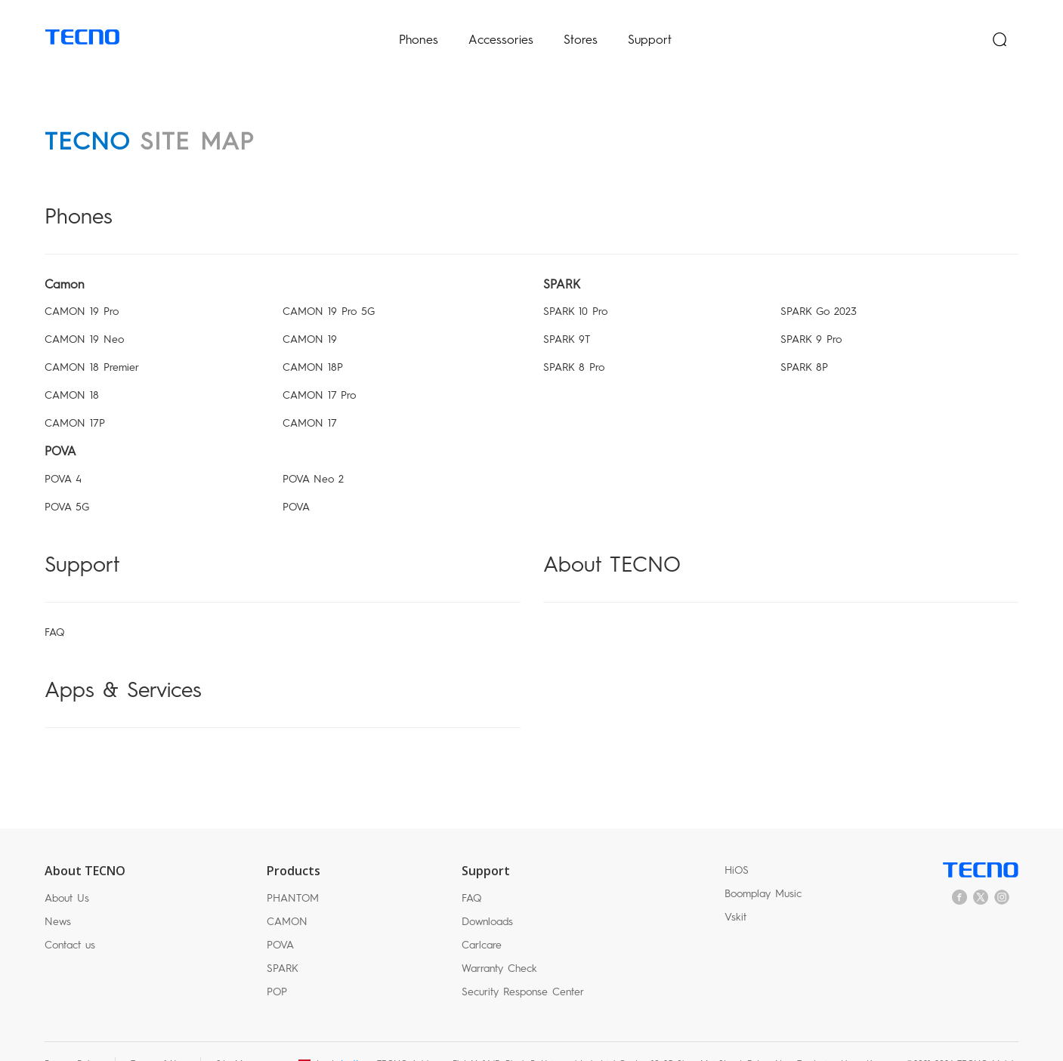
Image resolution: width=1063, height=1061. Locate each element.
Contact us (70, 920)
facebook (959, 871)
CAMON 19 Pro (82, 286)
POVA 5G (67, 482)
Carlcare (482, 920)
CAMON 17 (310, 398)
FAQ (54, 606)
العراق (346, 1039)
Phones (418, 27)
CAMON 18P (313, 342)
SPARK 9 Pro (811, 314)
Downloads (487, 896)
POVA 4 (63, 454)
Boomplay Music (763, 868)
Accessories (500, 27)
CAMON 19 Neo (84, 314)
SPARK (282, 943)
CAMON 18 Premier (92, 342)
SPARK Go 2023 (818, 286)
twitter (980, 871)
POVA (296, 482)
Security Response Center (523, 967)
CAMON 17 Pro (319, 370)
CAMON (287, 896)
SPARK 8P (804, 342)
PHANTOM (293, 873)
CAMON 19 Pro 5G (329, 286)
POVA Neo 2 (313, 454)
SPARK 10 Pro (575, 286)
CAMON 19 (310, 314)
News (58, 896)
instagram (1001, 871)
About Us (67, 873)
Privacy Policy (72, 1039)
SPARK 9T (566, 314)
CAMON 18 (72, 370)
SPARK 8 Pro (573, 342)
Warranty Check (499, 943)
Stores (581, 27)
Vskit (735, 891)
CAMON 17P (75, 398)
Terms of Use (158, 1039)
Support (650, 27)
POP (277, 967)
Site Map (234, 1039)
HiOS (737, 844)
